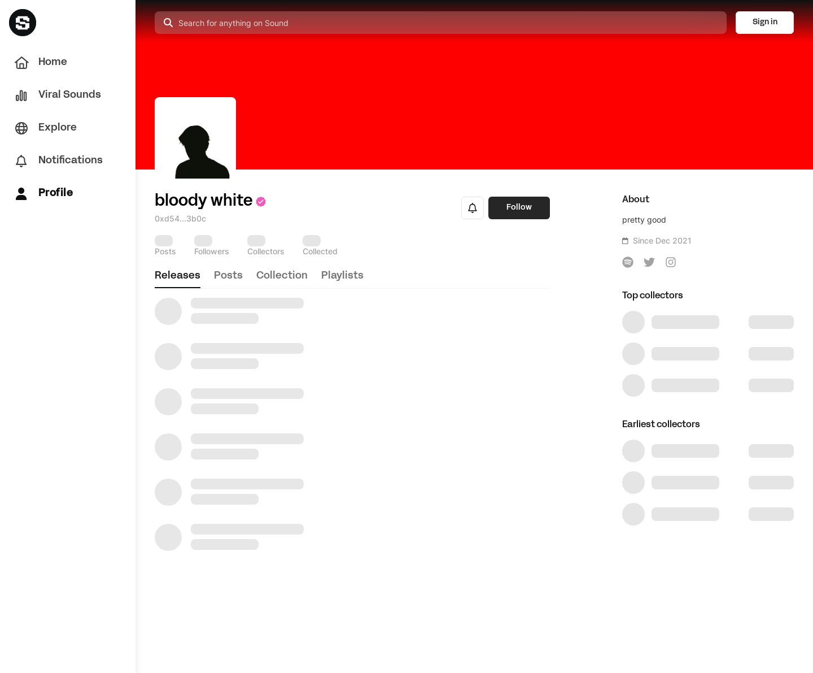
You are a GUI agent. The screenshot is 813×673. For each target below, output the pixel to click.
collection (282, 276)
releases (177, 276)
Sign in (765, 22)
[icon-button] (627, 262)
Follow (519, 207)
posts (228, 276)
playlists (342, 276)
